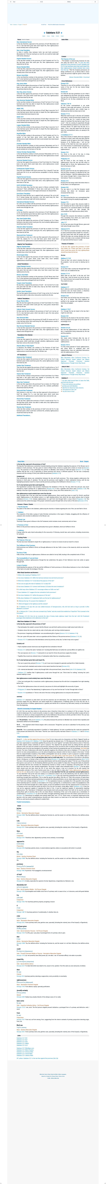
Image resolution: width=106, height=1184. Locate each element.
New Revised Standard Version (26, 326)
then (62, 68)
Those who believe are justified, (71, 384)
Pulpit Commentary (22, 737)
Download (86, 77)
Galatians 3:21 (21, 700)
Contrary (84, 357)
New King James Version (24, 92)
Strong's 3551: (21, 827)
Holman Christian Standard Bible (26, 152)
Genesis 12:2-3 (64, 633)
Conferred (78, 357)
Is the (81, 62)
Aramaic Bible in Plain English (25, 346)
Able (62, 357)
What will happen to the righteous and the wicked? (33, 604)
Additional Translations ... (24, 415)
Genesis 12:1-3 (80, 469)
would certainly (77, 68)
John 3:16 (74, 490)
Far (88, 357)
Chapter (86, 461)
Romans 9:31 (64, 336)
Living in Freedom (22, 565)
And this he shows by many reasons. (73, 388)
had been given (72, 66)
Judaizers (21, 530)
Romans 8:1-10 (42, 781)
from (62, 70)
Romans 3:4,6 (65, 296)
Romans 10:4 (64, 152)
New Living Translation (23, 50)
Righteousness (65, 363)
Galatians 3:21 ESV (22, 1041)
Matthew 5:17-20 (66, 258)
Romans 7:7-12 (65, 114)
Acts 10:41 (85, 759)
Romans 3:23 (28, 499)
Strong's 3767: (21, 837)
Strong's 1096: (21, 891)
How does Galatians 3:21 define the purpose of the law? (34, 595)
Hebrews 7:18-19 (66, 104)
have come (86, 68)
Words (83, 363)
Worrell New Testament (23, 399)
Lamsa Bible (20, 337)
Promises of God (23, 525)
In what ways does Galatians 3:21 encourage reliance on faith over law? (38, 589)
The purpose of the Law (69, 389)
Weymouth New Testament (24, 235)
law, (85, 62)
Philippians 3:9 (65, 159)
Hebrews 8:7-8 (65, 229)
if (63, 66)
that (78, 66)
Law (83, 359)
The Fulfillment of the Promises (26, 545)
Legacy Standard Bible (23, 125)
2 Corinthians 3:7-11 (66, 135)
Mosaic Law (21, 519)
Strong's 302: (21, 976)
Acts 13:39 (64, 214)
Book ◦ (82, 461)
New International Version (24, 42)
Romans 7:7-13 (65, 273)
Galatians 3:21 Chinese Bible (25, 1052)
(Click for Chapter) (25, 39)
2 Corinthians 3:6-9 (31, 793)
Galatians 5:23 (21, 741)
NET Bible (19, 210)
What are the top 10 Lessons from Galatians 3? (32, 601)
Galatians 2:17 (65, 287)
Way (80, 363)
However (68, 359)
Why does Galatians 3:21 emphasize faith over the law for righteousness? (39, 598)
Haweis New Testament (24, 374)
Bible (11, 24)
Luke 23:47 (41, 775)
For (62, 66)
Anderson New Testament (24, 357)
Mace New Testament (23, 382)
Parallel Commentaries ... (24, 802)
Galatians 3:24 (81, 488)
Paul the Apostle (23, 507)
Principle (71, 361)
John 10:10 (73, 669)
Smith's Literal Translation (24, 291)
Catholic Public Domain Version (26, 309)
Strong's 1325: (21, 933)
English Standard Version (24, 58)
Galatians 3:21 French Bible (24, 1053)
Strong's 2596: (21, 848)
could (81, 66)
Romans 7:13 (64, 202)
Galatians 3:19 (56, 473)
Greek (62, 36)
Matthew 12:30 (38, 741)
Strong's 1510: (21, 1007)
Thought (72, 363)
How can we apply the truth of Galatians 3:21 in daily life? (34, 583)
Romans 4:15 (64, 181)
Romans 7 (77, 766)
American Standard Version (24, 160)
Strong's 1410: (21, 955)
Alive (72, 357)
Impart (74, 359)
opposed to (64, 64)
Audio (43, 36)
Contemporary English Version (25, 168)
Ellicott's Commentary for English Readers (29, 709)
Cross (48, 36)
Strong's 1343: (21, 986)
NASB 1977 (20, 117)
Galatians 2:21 (22, 672)
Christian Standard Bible (24, 143)
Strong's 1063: (21, 902)
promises (73, 64)
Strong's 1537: (21, 1019)
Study (52, 36)
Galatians (15, 24)
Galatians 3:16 (73, 633)
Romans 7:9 (20, 795)
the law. (66, 70)
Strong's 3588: (21, 815)
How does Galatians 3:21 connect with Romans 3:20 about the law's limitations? (41, 586)
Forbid (63, 359)
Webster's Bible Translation (25, 227)
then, (88, 62)
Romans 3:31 (64, 267)
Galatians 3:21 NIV (22, 1038)
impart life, (86, 66)
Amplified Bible (21, 133)
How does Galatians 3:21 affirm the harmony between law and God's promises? (41, 578)
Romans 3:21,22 (65, 328)
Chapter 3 (20, 24)
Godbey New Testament (24, 365)
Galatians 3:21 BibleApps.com (25, 1048)
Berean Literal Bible (22, 75)
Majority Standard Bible (23, 246)
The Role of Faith (22, 552)
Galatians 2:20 (81, 669)
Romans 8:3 (64, 92)
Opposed (63, 361)
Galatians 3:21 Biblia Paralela (25, 1050)
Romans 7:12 (40, 663)
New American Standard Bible (25, 100)
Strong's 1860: (21, 870)
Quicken (87, 361)
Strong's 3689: (21, 997)
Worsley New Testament (24, 407)
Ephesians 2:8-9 (82, 501)
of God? (78, 64)
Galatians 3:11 (76, 731)
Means (87, 359)
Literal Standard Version (24, 266)
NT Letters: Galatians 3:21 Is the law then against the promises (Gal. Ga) (37, 1058)
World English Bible (22, 255)
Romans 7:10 (64, 195)
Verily (76, 363)
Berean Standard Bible (23, 67)
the (69, 64)
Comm (57, 36)
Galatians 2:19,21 (66, 309)
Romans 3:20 (64, 83)
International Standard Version (25, 202)
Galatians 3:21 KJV (22, 1045)
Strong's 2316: (21, 881)
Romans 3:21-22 (65, 169)
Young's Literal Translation (24, 283)
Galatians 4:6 (78, 786)
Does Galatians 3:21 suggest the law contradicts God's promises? (37, 592)
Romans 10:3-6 (65, 345)
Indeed (79, 359)
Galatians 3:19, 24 (76, 636)
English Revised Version (24, 177)
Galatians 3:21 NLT (22, 1040)
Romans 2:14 (56, 759)
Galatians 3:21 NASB (23, 1043)
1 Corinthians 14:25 (50, 775)
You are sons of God (68, 391)
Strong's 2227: (21, 966)
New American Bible (22, 317)
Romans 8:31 (29, 741)
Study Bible (21, 461)
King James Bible (22, 83)
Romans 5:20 (64, 187)
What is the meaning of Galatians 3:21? (29, 575)
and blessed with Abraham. (70, 386)
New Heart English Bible (24, 218)
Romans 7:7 (34, 653)
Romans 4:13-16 (22, 639)
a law (65, 66)
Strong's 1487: (21, 912)
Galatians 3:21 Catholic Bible (25, 1055)
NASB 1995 (20, 108)
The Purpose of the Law (68, 59)
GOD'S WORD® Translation (24, 185)
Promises (79, 361)
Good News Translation (23, 193)
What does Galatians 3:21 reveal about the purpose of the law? (36, 581)
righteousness (68, 68)
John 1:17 (63, 222)
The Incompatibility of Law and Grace (27, 558)
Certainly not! (85, 64)
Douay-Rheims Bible (23, 301)
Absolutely (67, 357)
